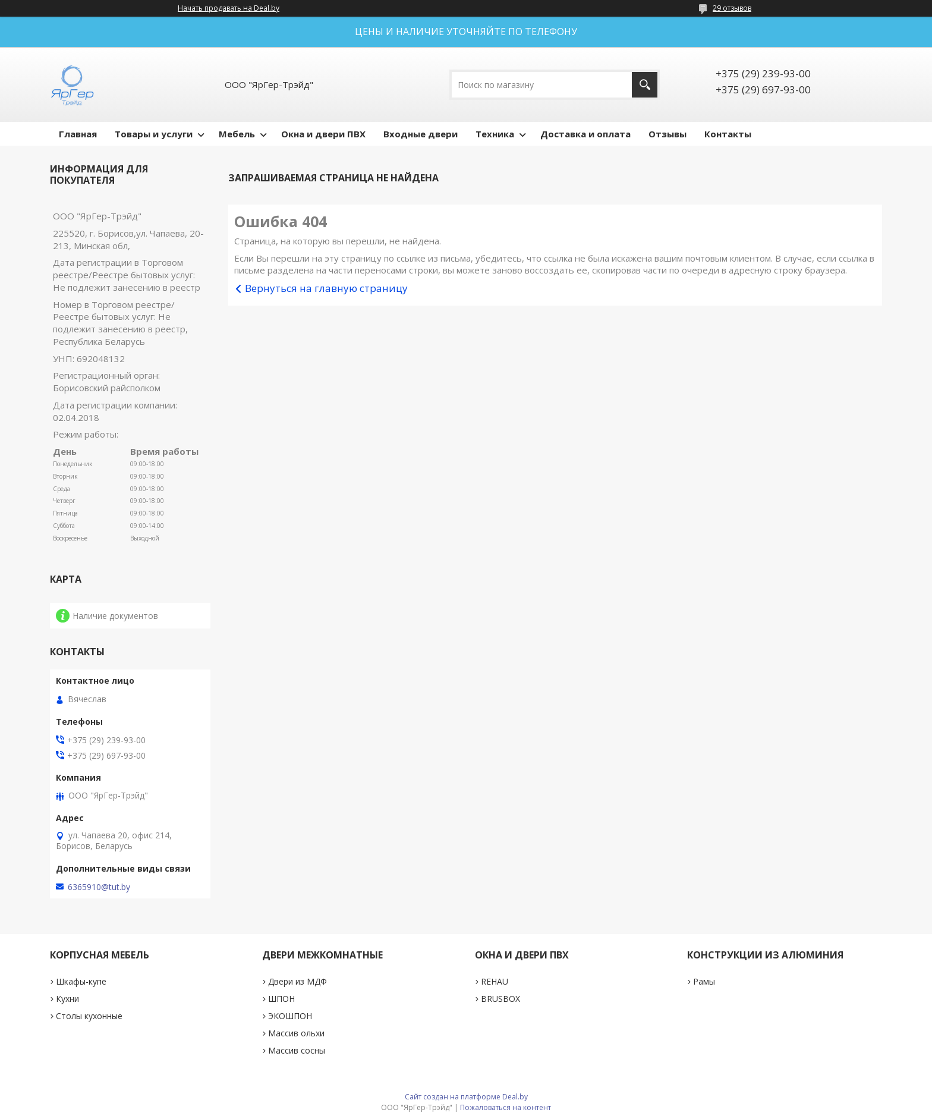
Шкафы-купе (81, 981)
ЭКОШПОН (290, 1015)
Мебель (237, 134)
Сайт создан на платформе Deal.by (466, 1097)
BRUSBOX (500, 998)
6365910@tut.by (99, 887)
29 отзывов (732, 8)
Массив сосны (296, 1050)
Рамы (704, 981)
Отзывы (667, 134)
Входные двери (420, 134)
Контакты (727, 134)
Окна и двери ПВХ (323, 134)
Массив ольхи (296, 1033)
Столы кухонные (89, 1015)
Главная (78, 134)
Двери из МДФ (297, 981)
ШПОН (281, 998)
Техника (495, 134)
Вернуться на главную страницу (326, 288)
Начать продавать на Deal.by (228, 8)
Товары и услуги (154, 134)
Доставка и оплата (585, 134)
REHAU (494, 981)
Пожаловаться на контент (505, 1107)
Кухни (67, 998)
